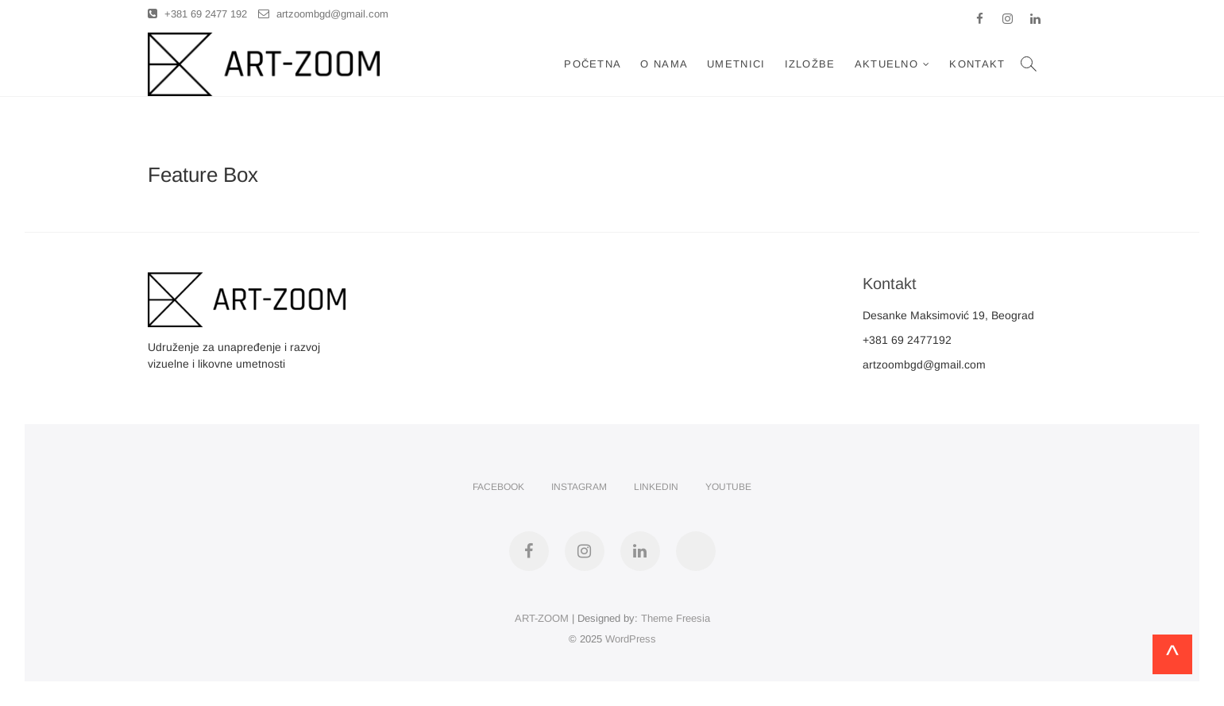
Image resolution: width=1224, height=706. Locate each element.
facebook (498, 486)
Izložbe (810, 64)
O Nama (664, 64)
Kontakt (977, 64)
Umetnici (736, 64)
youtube (728, 486)
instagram (579, 486)
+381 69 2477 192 (197, 14)
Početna (592, 64)
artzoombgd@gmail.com (323, 14)
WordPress (630, 639)
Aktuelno (886, 64)
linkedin (656, 486)
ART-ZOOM (542, 618)
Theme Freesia (675, 618)
